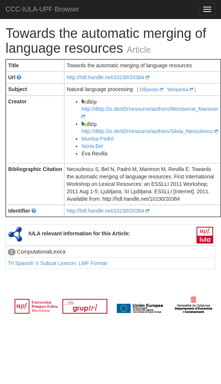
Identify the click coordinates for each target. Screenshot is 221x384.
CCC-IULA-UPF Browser (42, 9)
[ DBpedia (151, 89)
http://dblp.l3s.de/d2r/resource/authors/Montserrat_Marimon (149, 109)
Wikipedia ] (181, 89)
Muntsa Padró (97, 139)
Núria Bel (92, 146)
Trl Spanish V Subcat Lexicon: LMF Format (57, 263)
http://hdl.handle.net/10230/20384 (108, 77)
